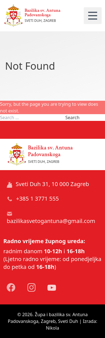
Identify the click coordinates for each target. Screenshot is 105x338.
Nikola (52, 328)
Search (72, 117)
